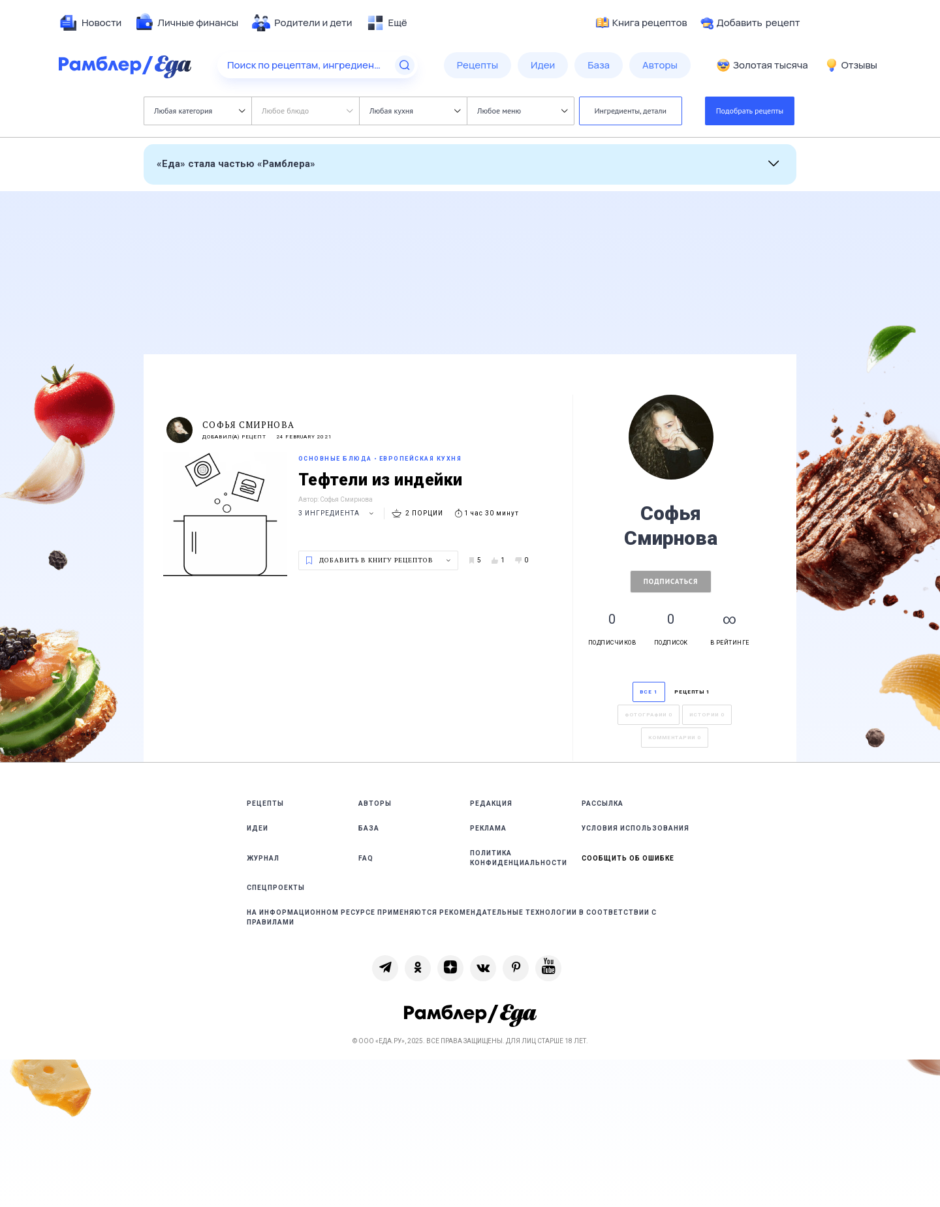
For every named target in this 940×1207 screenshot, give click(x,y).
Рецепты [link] (265, 803)
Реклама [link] (488, 828)
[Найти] (405, 65)
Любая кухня (414, 110)
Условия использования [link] (635, 828)
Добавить (750, 22)
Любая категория (199, 110)
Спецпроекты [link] (276, 887)
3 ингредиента (337, 513)
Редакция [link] (491, 803)
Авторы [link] (375, 803)
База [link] (368, 828)
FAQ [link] (365, 858)
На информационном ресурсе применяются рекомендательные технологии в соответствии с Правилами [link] (452, 917)
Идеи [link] (257, 828)
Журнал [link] (263, 858)
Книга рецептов (641, 22)
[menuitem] (90, 23)
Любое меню (522, 110)
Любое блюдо (307, 110)
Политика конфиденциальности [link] (518, 857)
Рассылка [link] (602, 803)
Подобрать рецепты (750, 110)
